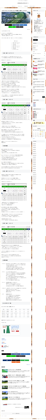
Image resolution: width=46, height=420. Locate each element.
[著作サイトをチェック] (13, 358)
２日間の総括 (14, 46)
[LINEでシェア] (20, 25)
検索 (33, 95)
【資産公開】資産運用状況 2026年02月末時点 (38, 92)
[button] (25, 25)
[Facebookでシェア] (11, 25)
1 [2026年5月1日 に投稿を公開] (40, 131)
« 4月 (33, 138)
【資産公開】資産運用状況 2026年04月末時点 (38, 82)
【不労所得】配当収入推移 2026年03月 (38, 89)
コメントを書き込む (16, 411)
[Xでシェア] (6, 25)
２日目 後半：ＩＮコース (15, 45)
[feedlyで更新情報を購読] (16, 358)
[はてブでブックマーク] (16, 25)
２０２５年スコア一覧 (15, 47)
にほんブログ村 (4, 338)
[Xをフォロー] (15, 358)
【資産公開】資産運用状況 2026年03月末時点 (38, 87)
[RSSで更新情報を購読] (18, 358)
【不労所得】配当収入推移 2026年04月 (38, 84)
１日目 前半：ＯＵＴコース (16, 40)
